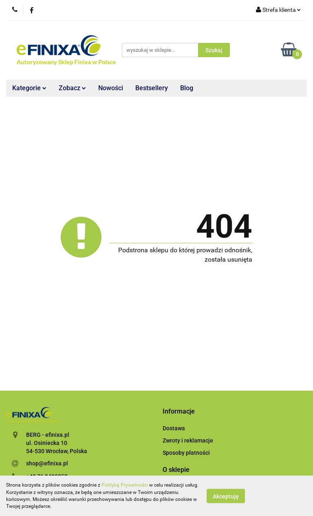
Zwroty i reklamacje (188, 440)
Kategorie (29, 88)
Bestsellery (151, 88)
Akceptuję (226, 496)
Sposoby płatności (186, 452)
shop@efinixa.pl (47, 463)
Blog (186, 88)
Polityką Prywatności (124, 485)
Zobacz (72, 88)
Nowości (110, 88)
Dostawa (174, 428)
